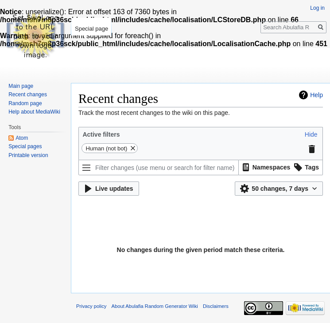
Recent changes (27, 94)
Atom (22, 138)
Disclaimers (216, 306)
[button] (311, 134)
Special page (91, 28)
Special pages (25, 146)
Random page (25, 103)
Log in (317, 8)
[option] (265, 167)
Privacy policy (91, 306)
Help (316, 94)
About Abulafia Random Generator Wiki (155, 306)
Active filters (101, 134)
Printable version (28, 155)
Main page (20, 86)
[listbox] (281, 167)
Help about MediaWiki (34, 112)
